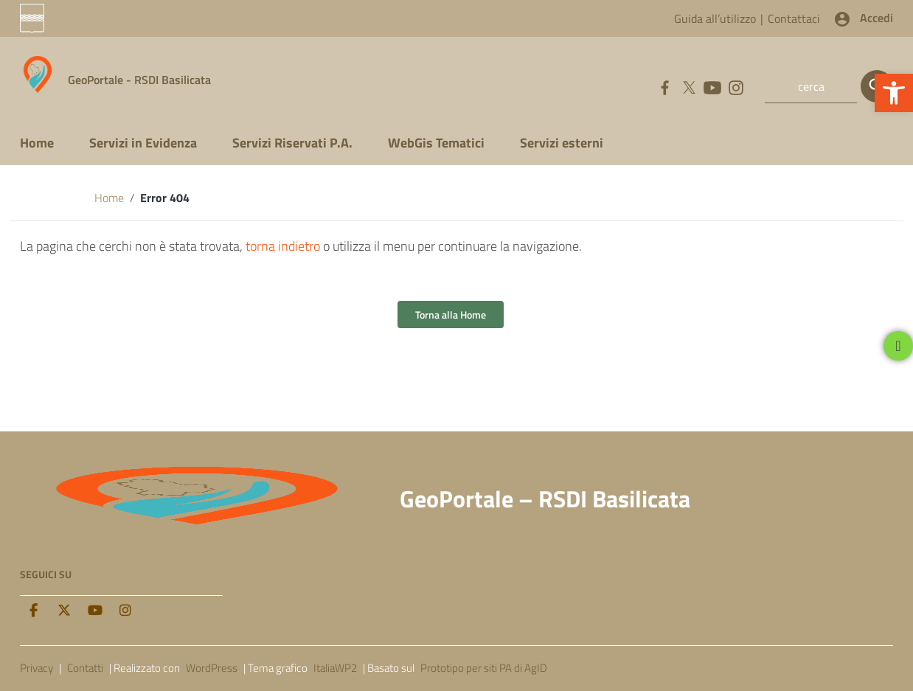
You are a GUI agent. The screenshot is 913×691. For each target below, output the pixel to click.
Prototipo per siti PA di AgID (483, 667)
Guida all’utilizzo (715, 18)
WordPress (211, 667)
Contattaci (794, 18)
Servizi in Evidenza (143, 143)
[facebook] (33, 610)
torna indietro (283, 246)
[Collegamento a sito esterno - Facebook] (664, 86)
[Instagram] (125, 610)
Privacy (36, 667)
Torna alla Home (450, 314)
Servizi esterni (561, 143)
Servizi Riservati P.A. (292, 143)
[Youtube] (95, 610)
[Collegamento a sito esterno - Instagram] (735, 86)
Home (37, 143)
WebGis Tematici (436, 143)
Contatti (85, 667)
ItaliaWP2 (335, 667)
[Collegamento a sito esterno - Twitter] (688, 86)
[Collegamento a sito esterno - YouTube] (712, 86)
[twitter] (64, 610)
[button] (894, 93)
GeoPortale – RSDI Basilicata (545, 498)
